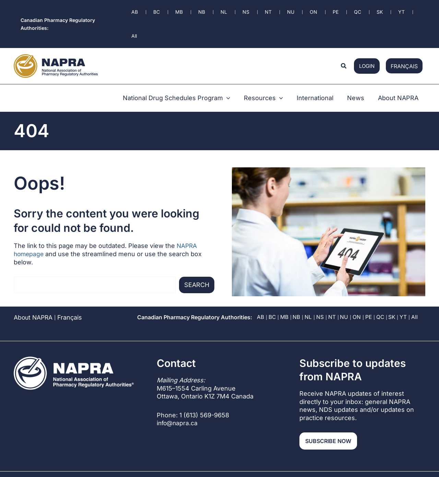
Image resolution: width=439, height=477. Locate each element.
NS (320, 281)
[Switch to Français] (404, 37)
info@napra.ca (178, 387)
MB (284, 281)
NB (296, 281)
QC (381, 281)
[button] (344, 37)
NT (332, 281)
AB (260, 281)
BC (272, 281)
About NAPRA (34, 281)
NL (308, 281)
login (367, 37)
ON (357, 281)
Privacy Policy (318, 446)
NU (345, 281)
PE (369, 281)
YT (405, 281)
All (416, 281)
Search (196, 249)
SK (393, 281)
